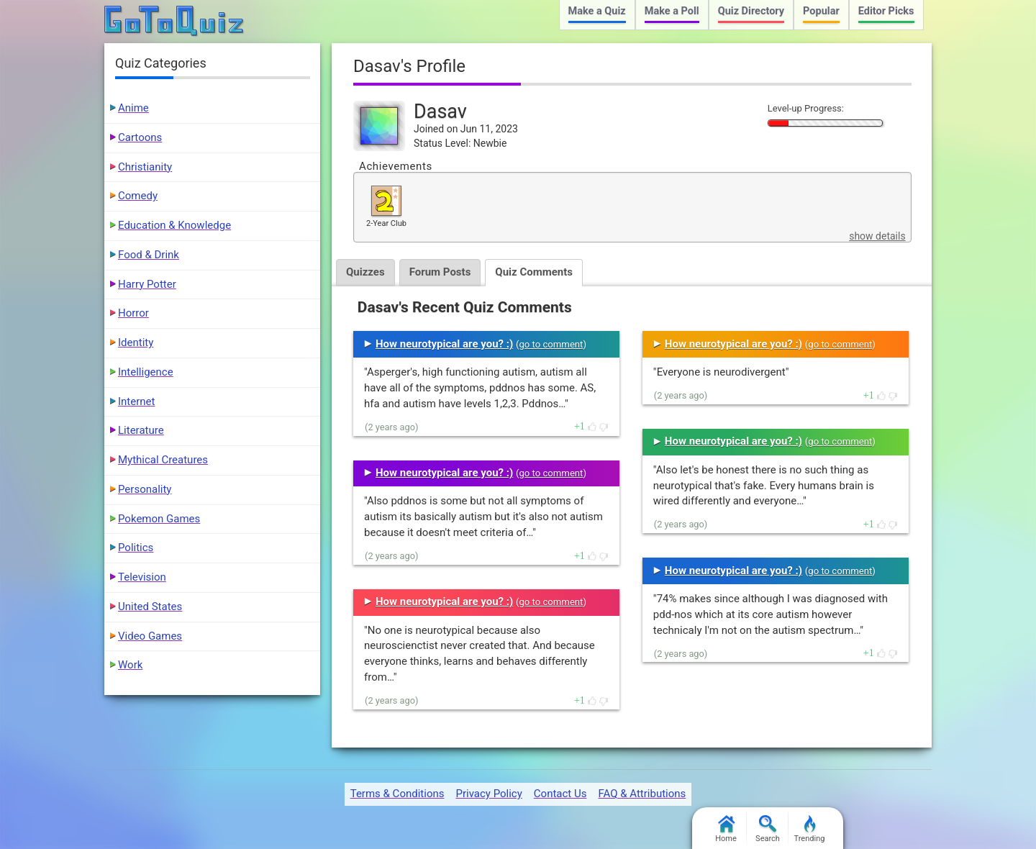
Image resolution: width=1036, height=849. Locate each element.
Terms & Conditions (397, 793)
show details (877, 236)
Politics (135, 547)
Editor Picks (886, 11)
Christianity (145, 166)
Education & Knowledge (174, 225)
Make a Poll (672, 11)
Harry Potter (147, 284)
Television (142, 577)
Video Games (150, 636)
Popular (821, 11)
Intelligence (145, 372)
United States (150, 606)
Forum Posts (440, 271)
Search (767, 829)
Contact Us (560, 793)
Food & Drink (148, 254)
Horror (133, 313)
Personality (144, 489)
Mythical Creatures (163, 459)
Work (130, 664)
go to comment (551, 344)
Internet (136, 401)
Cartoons (140, 137)
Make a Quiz (597, 11)
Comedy (138, 195)
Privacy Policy (488, 793)
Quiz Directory (751, 11)
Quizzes (365, 271)
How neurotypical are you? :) (444, 343)
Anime (133, 107)
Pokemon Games (159, 518)
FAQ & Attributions (642, 793)
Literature (141, 430)
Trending (809, 829)
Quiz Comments (534, 271)
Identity (135, 342)
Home (726, 829)
